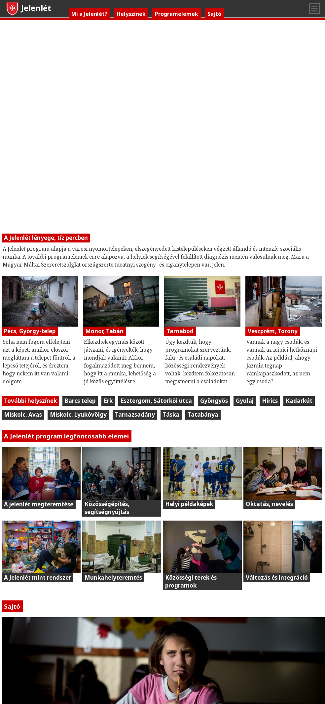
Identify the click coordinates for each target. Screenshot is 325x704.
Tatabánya (203, 414)
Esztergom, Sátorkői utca (156, 400)
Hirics (270, 400)
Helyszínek (131, 13)
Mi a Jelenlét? (89, 13)
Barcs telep (80, 400)
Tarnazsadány (135, 414)
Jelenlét (28, 7)
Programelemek (176, 13)
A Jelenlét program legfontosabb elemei (66, 436)
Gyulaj (245, 400)
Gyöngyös (214, 400)
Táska (171, 414)
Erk (108, 400)
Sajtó (214, 13)
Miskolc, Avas (23, 414)
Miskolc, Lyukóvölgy (78, 414)
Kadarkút (299, 400)
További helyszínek (30, 400)
